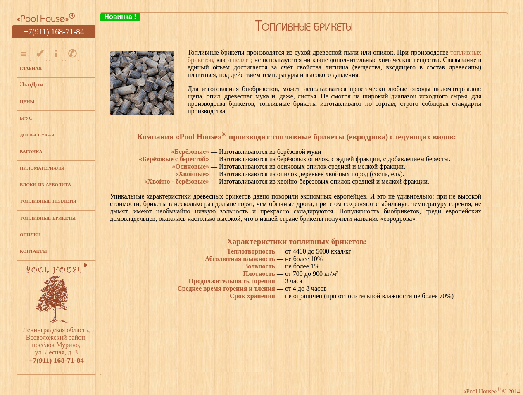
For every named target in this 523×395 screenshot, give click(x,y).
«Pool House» (46, 19)
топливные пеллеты (48, 200)
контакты (33, 250)
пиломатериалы (42, 167)
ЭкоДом (31, 84)
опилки (30, 233)
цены (27, 100)
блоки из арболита (45, 183)
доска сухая (37, 134)
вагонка (31, 150)
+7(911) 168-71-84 (54, 31)
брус (26, 117)
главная (31, 67)
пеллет (242, 59)
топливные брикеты (48, 217)
